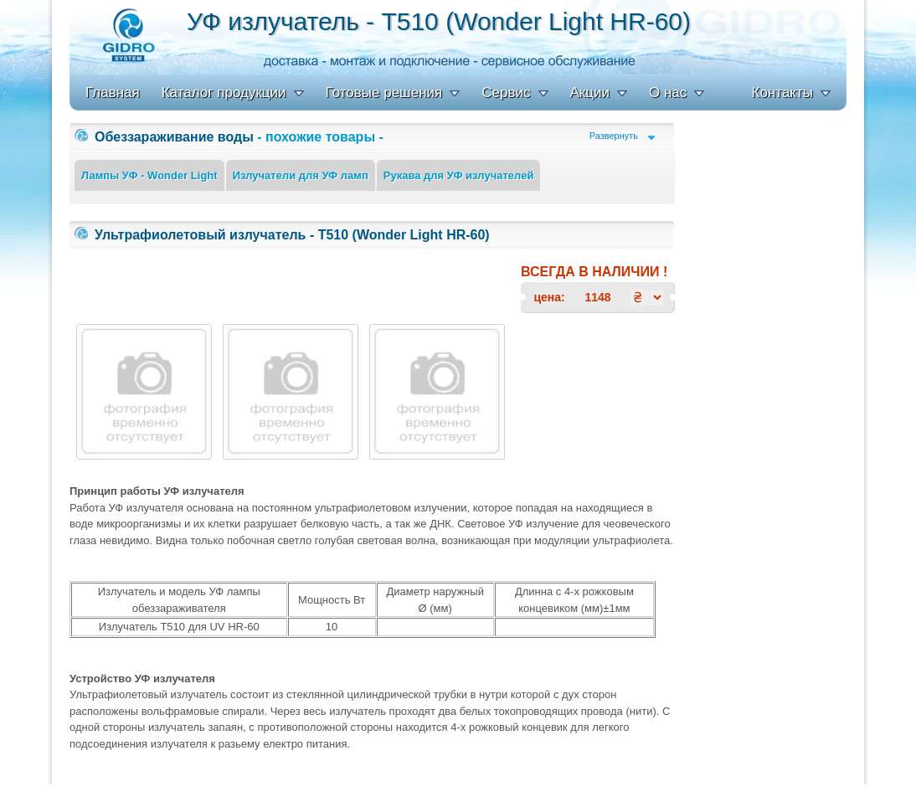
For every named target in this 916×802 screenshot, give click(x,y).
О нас (668, 92)
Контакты (782, 92)
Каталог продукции (224, 92)
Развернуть (613, 136)
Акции (590, 92)
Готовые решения (384, 92)
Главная (112, 92)
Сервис (505, 92)
